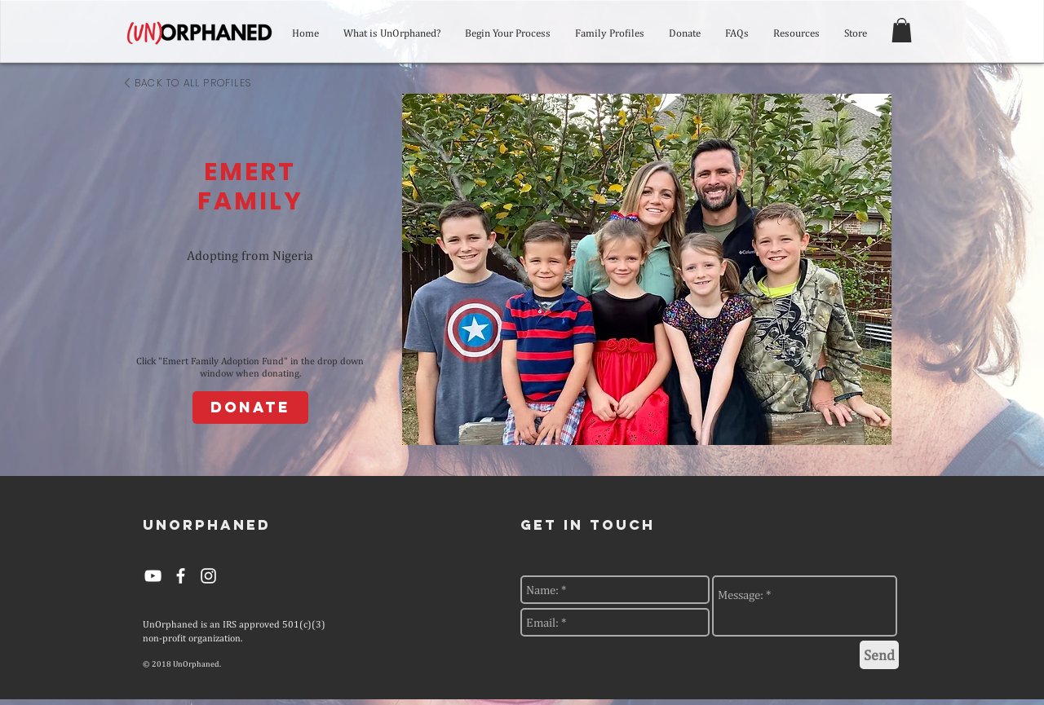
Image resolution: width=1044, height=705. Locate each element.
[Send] (879, 655)
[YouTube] (153, 576)
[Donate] (250, 407)
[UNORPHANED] (207, 525)
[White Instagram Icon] (208, 576)
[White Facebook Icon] (180, 576)
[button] (901, 30)
